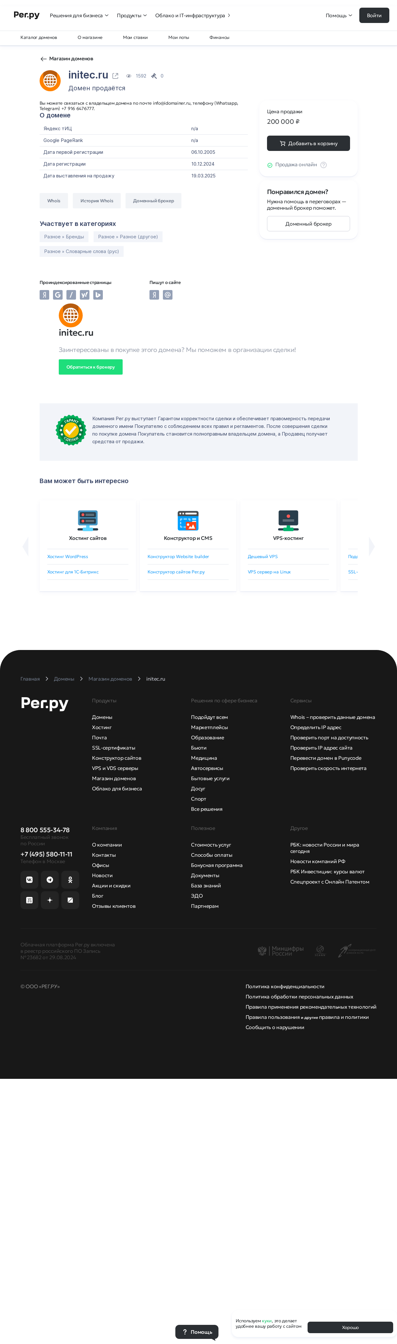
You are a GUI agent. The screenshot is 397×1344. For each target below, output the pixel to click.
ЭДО (196, 895)
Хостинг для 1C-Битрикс (73, 572)
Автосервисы (207, 768)
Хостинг (102, 727)
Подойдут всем (209, 717)
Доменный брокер (308, 223)
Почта (99, 737)
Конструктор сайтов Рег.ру (176, 572)
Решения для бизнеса (79, 15)
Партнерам (204, 906)
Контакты (104, 855)
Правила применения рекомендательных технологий (311, 1007)
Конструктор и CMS (188, 538)
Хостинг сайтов (88, 538)
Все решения (206, 809)
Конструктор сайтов (116, 758)
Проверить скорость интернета (328, 768)
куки (267, 1321)
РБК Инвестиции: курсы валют (327, 871)
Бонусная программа (216, 865)
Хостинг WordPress (67, 556)
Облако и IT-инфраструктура (193, 15)
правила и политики (344, 1017)
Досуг (198, 788)
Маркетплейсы (209, 727)
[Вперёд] (372, 546)
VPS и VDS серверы (115, 768)
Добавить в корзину (312, 143)
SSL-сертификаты (113, 747)
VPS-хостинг (288, 538)
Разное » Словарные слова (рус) (81, 251)
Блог (97, 895)
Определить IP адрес (315, 727)
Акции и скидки (111, 885)
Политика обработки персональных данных (299, 996)
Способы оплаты (212, 855)
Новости (102, 875)
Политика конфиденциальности (285, 986)
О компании (107, 844)
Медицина (204, 758)
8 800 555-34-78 (45, 830)
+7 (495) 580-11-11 (46, 854)
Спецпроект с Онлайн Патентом (330, 881)
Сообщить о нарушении (275, 1027)
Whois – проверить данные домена (332, 717)
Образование (207, 737)
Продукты (132, 15)
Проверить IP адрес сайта (321, 747)
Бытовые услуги (210, 778)
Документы (205, 875)
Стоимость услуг (211, 844)
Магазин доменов (71, 58)
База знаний (206, 885)
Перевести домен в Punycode (326, 758)
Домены (102, 717)
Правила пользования (273, 1017)
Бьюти (198, 747)
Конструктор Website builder (178, 556)
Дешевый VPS (263, 556)
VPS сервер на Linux (269, 572)
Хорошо (350, 1327)
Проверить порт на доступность (329, 737)
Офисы (100, 865)
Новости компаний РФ (317, 861)
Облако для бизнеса (117, 788)
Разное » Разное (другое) (128, 237)
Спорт (198, 798)
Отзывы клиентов (113, 906)
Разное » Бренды (64, 237)
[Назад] (25, 546)
